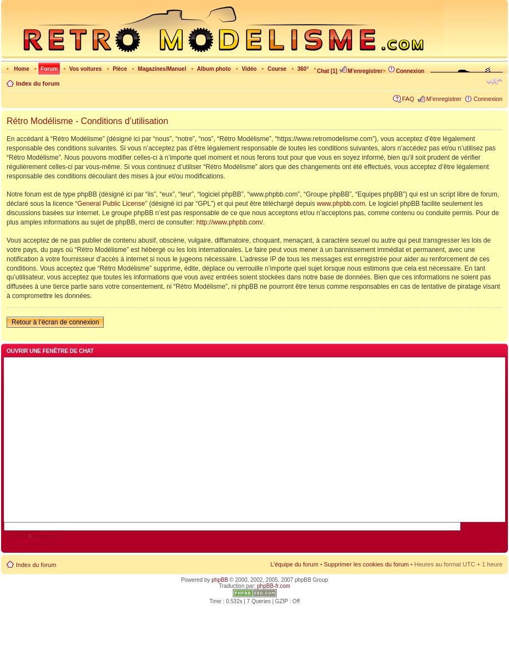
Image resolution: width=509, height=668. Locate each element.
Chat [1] (327, 71)
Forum (49, 69)
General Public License (111, 203)
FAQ (408, 99)
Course (276, 69)
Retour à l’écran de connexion (55, 322)
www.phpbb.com (341, 203)
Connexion (405, 71)
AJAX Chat (15, 536)
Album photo (214, 69)
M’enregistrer (360, 71)
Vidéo (249, 69)
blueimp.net (45, 536)
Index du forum (37, 83)
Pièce (120, 69)
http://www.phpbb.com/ (230, 222)
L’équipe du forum (294, 564)
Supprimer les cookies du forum (366, 564)
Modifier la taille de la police (494, 81)
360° (303, 69)
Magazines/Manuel (162, 69)
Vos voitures (85, 69)
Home (21, 69)
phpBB (219, 580)
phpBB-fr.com (273, 586)
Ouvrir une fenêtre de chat (50, 351)
